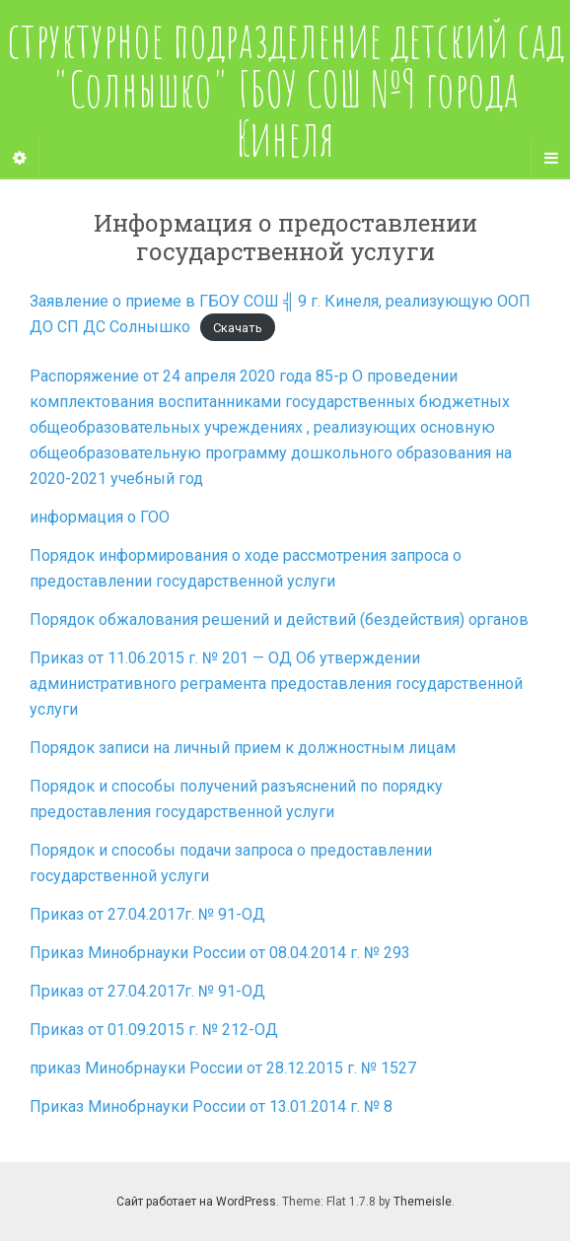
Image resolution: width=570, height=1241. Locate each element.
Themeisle (422, 1201)
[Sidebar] (19, 158)
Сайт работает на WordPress (196, 1201)
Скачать (237, 327)
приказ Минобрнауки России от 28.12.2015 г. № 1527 (223, 1068)
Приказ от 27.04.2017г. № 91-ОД (147, 914)
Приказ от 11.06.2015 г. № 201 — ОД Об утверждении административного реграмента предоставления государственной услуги (276, 684)
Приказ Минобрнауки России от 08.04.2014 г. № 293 (220, 952)
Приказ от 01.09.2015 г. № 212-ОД (154, 1029)
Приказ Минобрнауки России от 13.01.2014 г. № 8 (211, 1106)
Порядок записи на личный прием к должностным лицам (243, 747)
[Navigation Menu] (550, 158)
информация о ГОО (100, 517)
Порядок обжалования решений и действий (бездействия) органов (279, 619)
